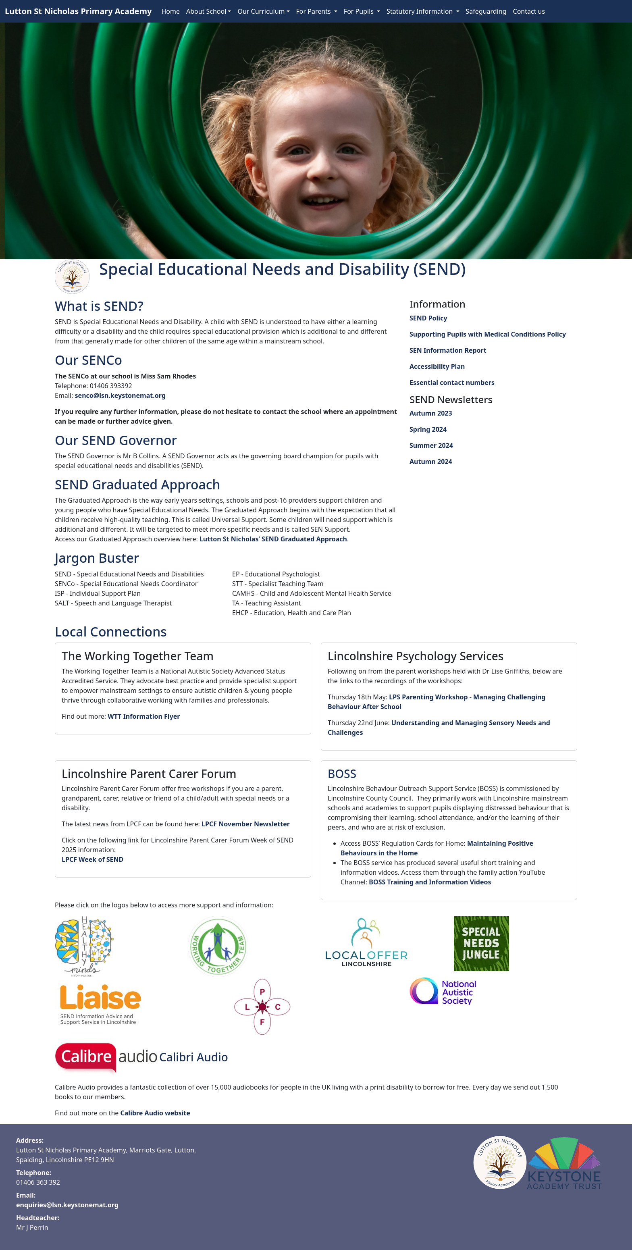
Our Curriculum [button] (261, 11)
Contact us (529, 11)
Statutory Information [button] (420, 11)
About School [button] (206, 11)
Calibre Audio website (155, 1113)
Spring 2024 (428, 429)
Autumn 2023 (431, 413)
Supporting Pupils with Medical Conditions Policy (488, 334)
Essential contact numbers (452, 382)
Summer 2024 (431, 445)
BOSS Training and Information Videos (430, 882)
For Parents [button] (314, 11)
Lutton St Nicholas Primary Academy (78, 11)
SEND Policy (428, 318)
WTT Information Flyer (144, 716)
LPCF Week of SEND (92, 859)
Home (170, 11)
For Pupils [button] (359, 11)
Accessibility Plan (437, 366)
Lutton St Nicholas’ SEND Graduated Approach (273, 539)
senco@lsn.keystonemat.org (120, 395)
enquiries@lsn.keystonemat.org (67, 1204)
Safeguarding (486, 11)
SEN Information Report (448, 350)
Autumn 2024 (431, 461)
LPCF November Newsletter (246, 823)
